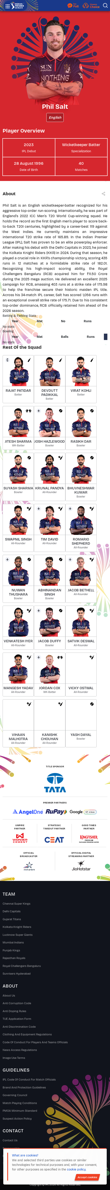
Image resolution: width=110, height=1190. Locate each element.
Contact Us (10, 1140)
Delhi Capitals (12, 911)
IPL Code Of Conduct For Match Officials (29, 1079)
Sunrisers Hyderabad (17, 973)
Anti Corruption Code (17, 1003)
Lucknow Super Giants (18, 935)
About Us (9, 995)
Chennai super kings (16, 903)
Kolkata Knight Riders (17, 927)
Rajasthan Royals (14, 958)
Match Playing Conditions (20, 1103)
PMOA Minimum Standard (20, 1111)
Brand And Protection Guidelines (24, 1087)
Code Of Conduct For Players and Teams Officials (35, 1042)
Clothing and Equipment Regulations (27, 1034)
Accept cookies (87, 1177)
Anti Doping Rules (14, 1011)
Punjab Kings (11, 950)
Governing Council (15, 1095)
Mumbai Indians (13, 942)
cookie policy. (76, 1169)
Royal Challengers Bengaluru (22, 966)
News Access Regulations (20, 1050)
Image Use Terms (14, 1058)
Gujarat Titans (12, 919)
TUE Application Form (17, 1019)
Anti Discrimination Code (19, 1027)
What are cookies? (25, 1155)
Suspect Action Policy (17, 1118)
